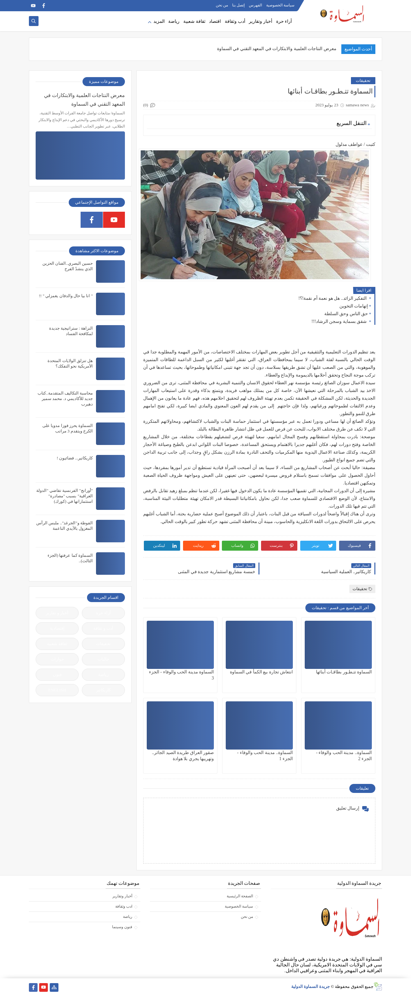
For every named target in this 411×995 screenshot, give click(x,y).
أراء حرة (284, 21)
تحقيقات (363, 80)
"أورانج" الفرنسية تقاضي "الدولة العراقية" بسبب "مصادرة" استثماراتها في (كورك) (64, 496)
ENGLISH (57, 690)
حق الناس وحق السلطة (346, 313)
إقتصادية (57, 628)
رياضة (173, 21)
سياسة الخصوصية (280, 5)
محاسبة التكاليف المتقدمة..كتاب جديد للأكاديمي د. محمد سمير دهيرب (65, 398)
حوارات (57, 659)
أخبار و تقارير (57, 612)
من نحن (222, 5)
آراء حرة (103, 612)
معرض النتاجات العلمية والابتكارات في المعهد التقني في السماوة (84, 100)
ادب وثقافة (123, 906)
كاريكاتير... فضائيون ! (75, 458)
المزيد (159, 21)
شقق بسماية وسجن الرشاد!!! (339, 321)
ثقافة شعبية (194, 21)
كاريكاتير (103, 690)
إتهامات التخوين (353, 306)
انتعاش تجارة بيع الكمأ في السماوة (261, 672)
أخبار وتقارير (260, 21)
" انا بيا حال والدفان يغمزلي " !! (66, 295)
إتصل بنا (238, 5)
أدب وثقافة (235, 21)
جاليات (103, 659)
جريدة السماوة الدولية (310, 986)
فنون (57, 674)
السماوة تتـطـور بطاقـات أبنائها (344, 672)
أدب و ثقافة (103, 628)
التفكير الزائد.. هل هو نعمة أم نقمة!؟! (333, 298)
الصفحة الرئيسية (240, 896)
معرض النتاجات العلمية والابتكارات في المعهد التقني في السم (280, 48)
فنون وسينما (122, 927)
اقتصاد (215, 21)
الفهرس (255, 5)
